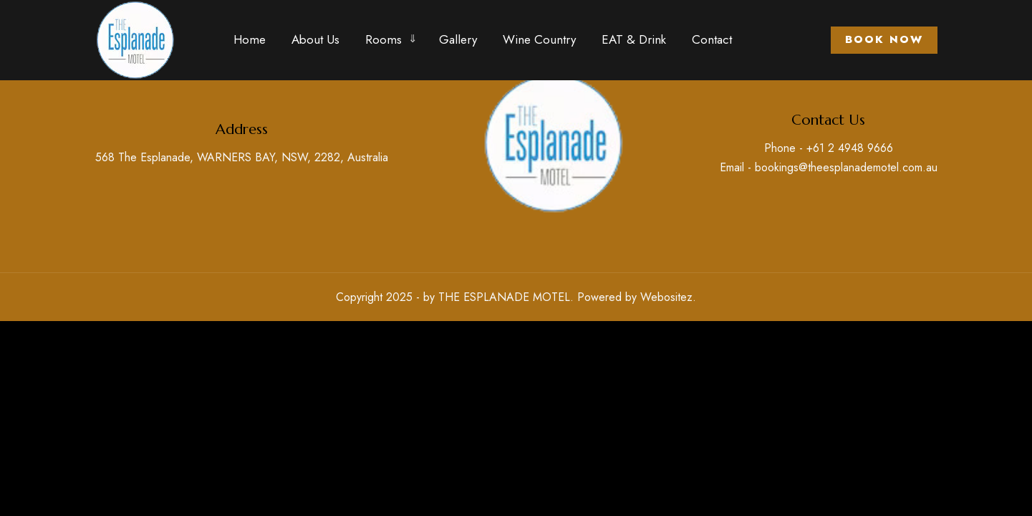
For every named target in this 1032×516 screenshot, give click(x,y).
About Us (315, 39)
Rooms (383, 39)
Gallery (458, 39)
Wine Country (539, 39)
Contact (712, 39)
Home (249, 39)
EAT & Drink (634, 39)
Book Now (884, 39)
